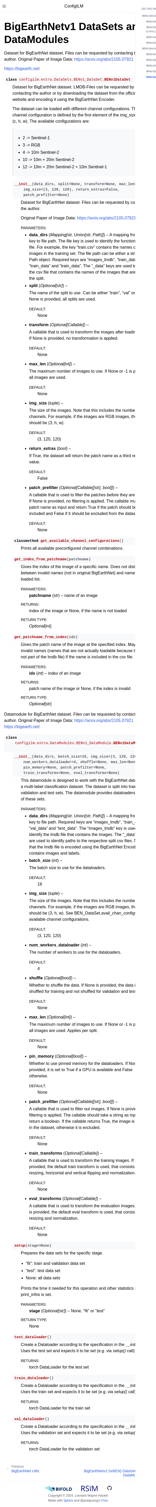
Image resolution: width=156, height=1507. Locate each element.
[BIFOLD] (58, 1489)
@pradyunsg (89, 1500)
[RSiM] (89, 1489)
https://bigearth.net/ (22, 68)
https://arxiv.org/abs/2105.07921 (103, 59)
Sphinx (68, 1500)
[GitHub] (109, 1489)
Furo (104, 1500)
